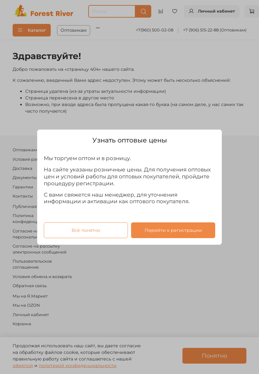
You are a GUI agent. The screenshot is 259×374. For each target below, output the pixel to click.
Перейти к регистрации (173, 230)
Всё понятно (86, 230)
